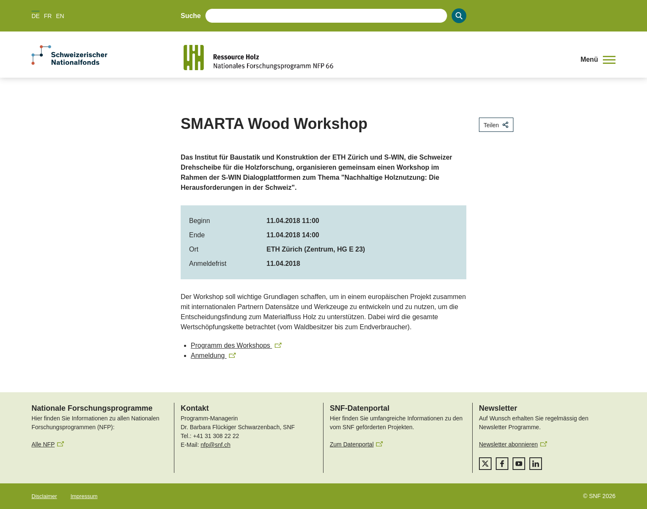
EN (60, 16)
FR (48, 16)
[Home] (376, 57)
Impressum (84, 496)
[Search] (459, 15)
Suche (191, 15)
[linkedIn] (535, 463)
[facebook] (502, 463)
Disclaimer (44, 496)
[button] (598, 59)
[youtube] (519, 463)
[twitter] (485, 463)
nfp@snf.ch (215, 444)
